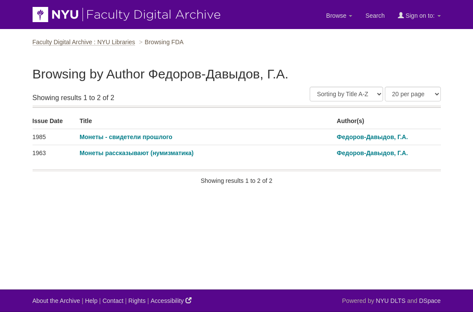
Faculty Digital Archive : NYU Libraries (84, 42)
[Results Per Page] (413, 94)
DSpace (430, 300)
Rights (137, 300)
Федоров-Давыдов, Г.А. (372, 136)
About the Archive (56, 300)
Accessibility (171, 300)
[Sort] (346, 94)
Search (374, 15)
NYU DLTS (390, 300)
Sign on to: (419, 15)
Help (91, 300)
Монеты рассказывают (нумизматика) (136, 153)
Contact (113, 300)
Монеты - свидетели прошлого (125, 136)
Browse (339, 15)
